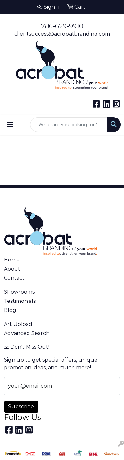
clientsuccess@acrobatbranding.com (62, 34)
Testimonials (20, 301)
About (12, 269)
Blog (10, 310)
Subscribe (21, 407)
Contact (14, 278)
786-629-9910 (62, 26)
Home (12, 260)
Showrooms (19, 292)
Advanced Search (27, 333)
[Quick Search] (68, 124)
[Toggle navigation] (10, 124)
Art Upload (18, 324)
